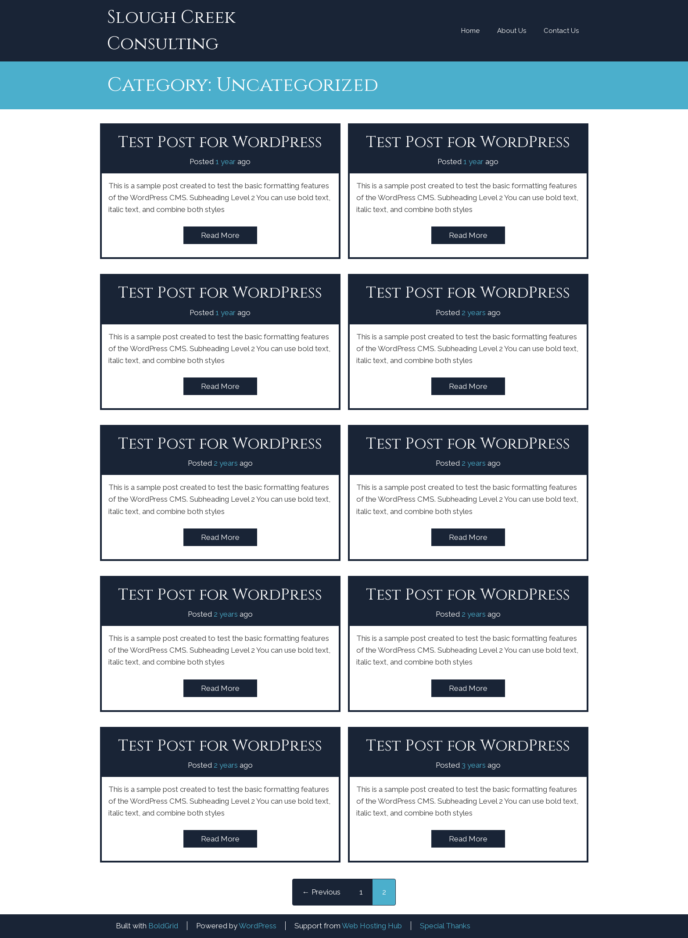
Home (470, 31)
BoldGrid (163, 925)
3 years (474, 765)
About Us (511, 31)
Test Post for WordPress (220, 142)
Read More (220, 235)
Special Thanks (445, 925)
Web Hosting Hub (372, 925)
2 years (474, 312)
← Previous (321, 892)
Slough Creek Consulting (171, 31)
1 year (225, 161)
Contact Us (561, 31)
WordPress (257, 925)
